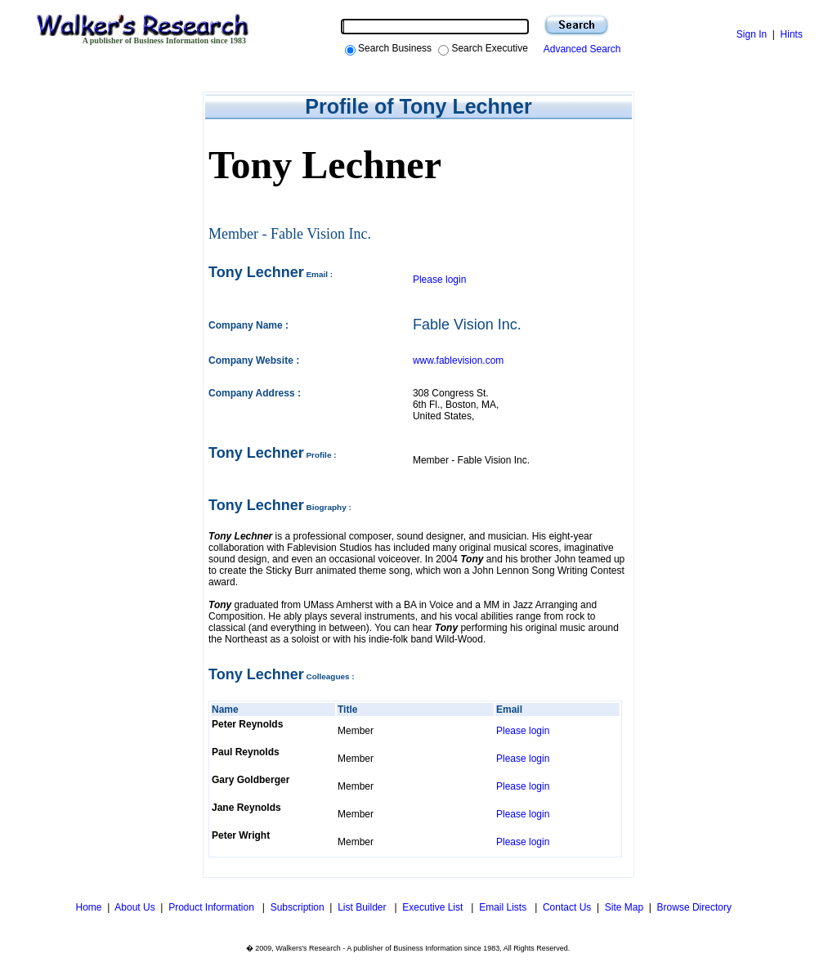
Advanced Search (580, 49)
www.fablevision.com (458, 360)
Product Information (212, 907)
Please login (439, 279)
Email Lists (504, 907)
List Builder (363, 907)
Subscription (298, 907)
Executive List (433, 907)
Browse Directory (694, 907)
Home (87, 907)
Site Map (624, 907)
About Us (134, 907)
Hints (792, 34)
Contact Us (567, 907)
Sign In (751, 34)
